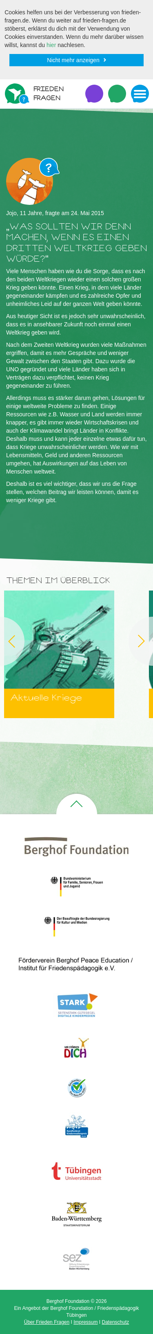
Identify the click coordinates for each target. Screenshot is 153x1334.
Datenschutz (115, 1322)
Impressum (85, 1322)
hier (51, 45)
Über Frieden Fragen (46, 1322)
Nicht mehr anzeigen (73, 60)
